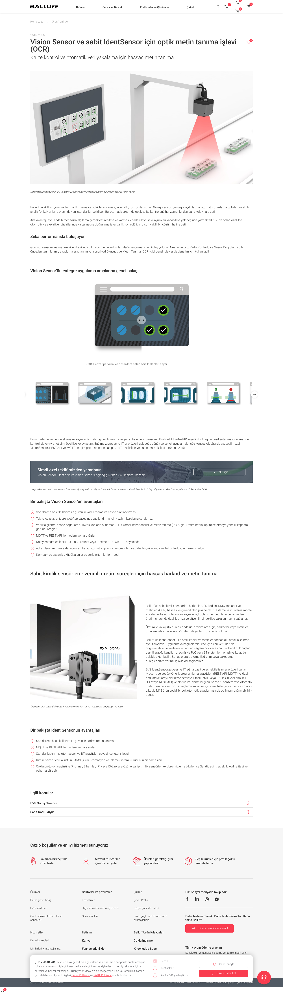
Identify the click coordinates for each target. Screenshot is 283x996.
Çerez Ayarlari (244, 982)
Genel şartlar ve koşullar (220, 982)
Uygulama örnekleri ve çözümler (100, 908)
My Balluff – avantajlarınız (45, 948)
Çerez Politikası (80, 975)
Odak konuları (90, 916)
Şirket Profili (141, 900)
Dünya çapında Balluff (146, 908)
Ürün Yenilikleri (60, 21)
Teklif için (219, 472)
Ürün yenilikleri (38, 908)
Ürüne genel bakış (40, 900)
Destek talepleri (39, 940)
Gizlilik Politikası (102, 975)
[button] (80, 7)
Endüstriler (88, 900)
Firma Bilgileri (177, 982)
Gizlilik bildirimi (195, 982)
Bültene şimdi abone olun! (209, 928)
